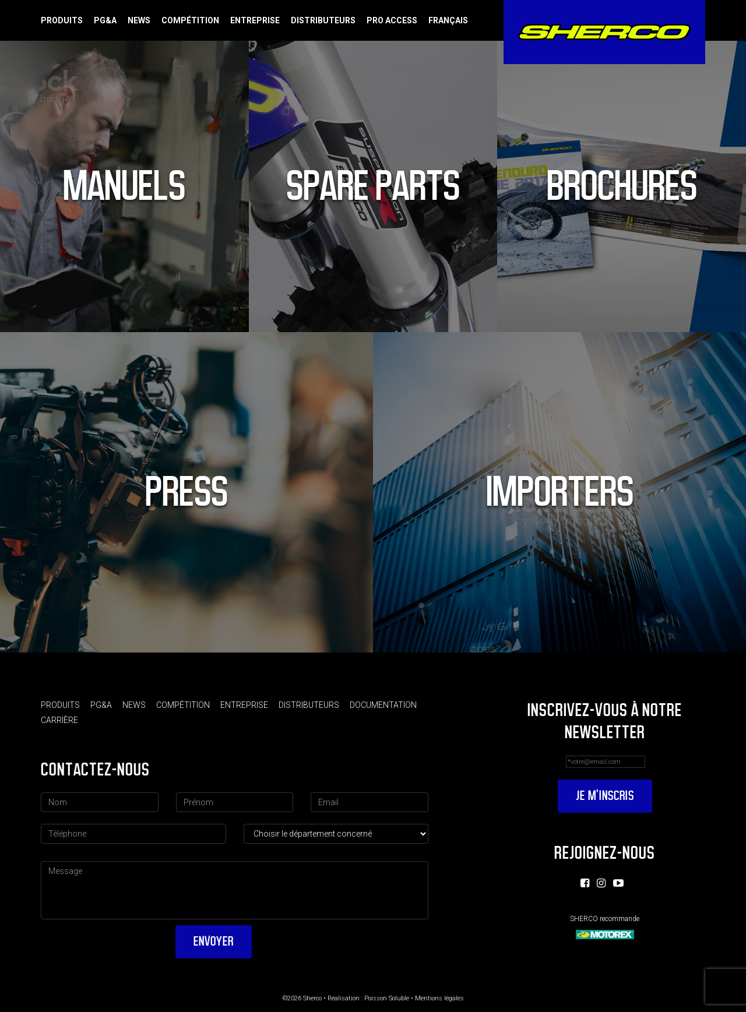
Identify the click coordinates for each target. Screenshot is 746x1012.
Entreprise (255, 20)
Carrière (59, 720)
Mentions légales (439, 998)
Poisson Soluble (386, 998)
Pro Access (392, 20)
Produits (62, 20)
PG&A (105, 20)
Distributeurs (323, 20)
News (139, 20)
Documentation (383, 705)
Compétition (190, 20)
